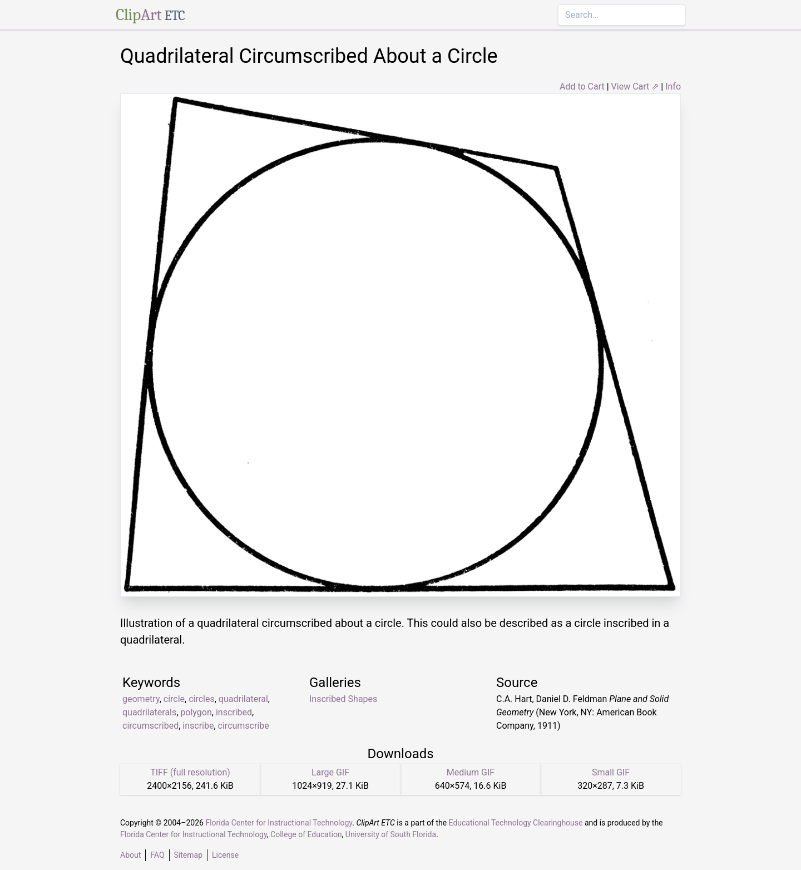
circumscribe (243, 725)
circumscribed (150, 725)
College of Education (306, 834)
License (225, 855)
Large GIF (330, 772)
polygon (195, 712)
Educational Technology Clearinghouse (516, 822)
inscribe (198, 725)
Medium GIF (471, 772)
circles (202, 699)
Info (673, 86)
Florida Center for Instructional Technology (278, 822)
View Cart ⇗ (635, 86)
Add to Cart (582, 86)
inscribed (234, 712)
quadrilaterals (149, 712)
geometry (141, 699)
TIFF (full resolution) (190, 772)
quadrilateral (243, 699)
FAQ (157, 855)
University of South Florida (390, 834)
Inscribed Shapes (343, 699)
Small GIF (611, 772)
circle (174, 699)
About (130, 855)
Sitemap (188, 855)
